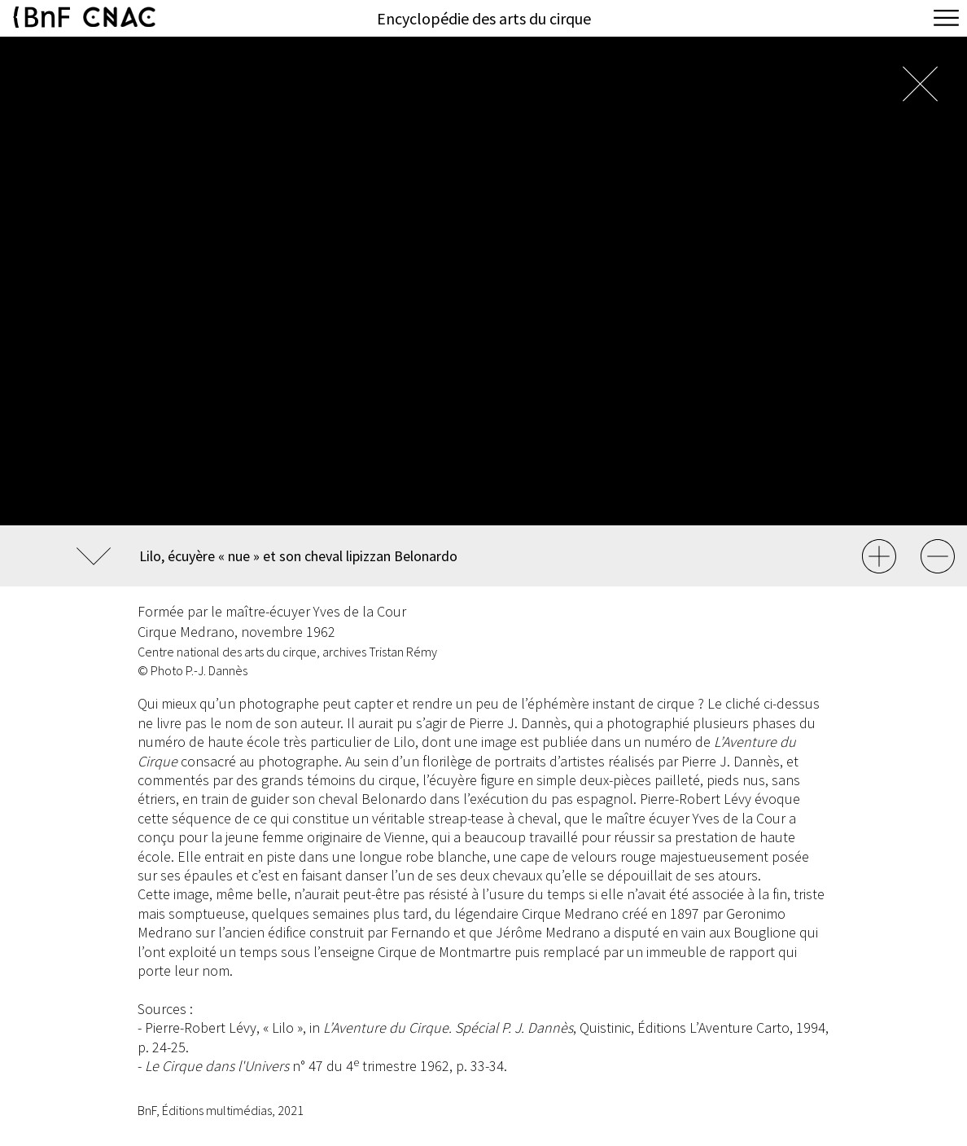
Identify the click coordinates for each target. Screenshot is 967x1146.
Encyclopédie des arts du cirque (484, 18)
